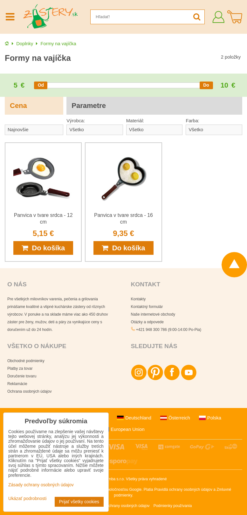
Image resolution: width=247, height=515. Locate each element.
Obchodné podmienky (26, 361)
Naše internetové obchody (153, 314)
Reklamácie (17, 384)
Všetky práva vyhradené (146, 479)
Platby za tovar (19, 368)
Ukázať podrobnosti (27, 498)
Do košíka (43, 248)
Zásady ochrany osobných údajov (121, 506)
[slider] (40, 85)
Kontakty (138, 299)
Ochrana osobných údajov (29, 391)
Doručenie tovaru (21, 376)
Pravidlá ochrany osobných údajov (183, 489)
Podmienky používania (173, 506)
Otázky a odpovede (147, 322)
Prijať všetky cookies (79, 501)
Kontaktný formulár (147, 306)
